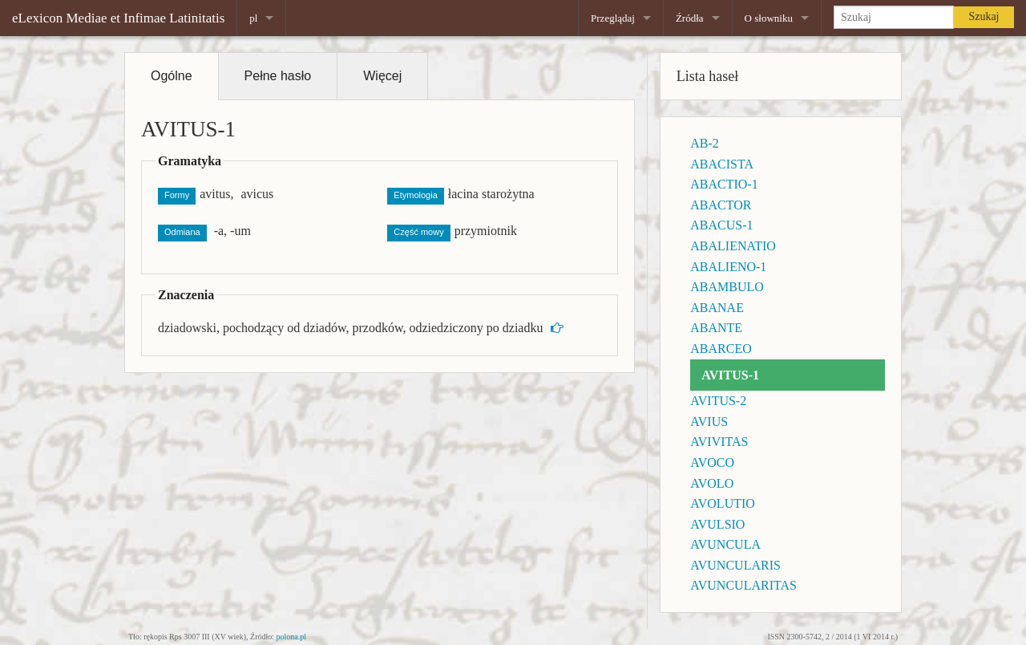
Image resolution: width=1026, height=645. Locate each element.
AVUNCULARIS (735, 565)
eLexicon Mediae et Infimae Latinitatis (118, 18)
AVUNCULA (725, 544)
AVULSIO (717, 524)
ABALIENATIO (733, 246)
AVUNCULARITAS (743, 585)
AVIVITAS (719, 441)
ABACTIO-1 (723, 184)
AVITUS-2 (718, 401)
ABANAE (717, 307)
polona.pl (292, 636)
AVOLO (711, 483)
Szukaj (983, 16)
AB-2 (704, 143)
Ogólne (171, 76)
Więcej (382, 76)
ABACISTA (721, 164)
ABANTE (716, 328)
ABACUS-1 (721, 225)
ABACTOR (720, 205)
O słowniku (769, 18)
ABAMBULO (727, 287)
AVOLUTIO (722, 503)
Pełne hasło (278, 76)
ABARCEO (720, 348)
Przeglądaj (613, 18)
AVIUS (709, 421)
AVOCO (712, 462)
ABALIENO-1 (728, 267)
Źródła (690, 18)
